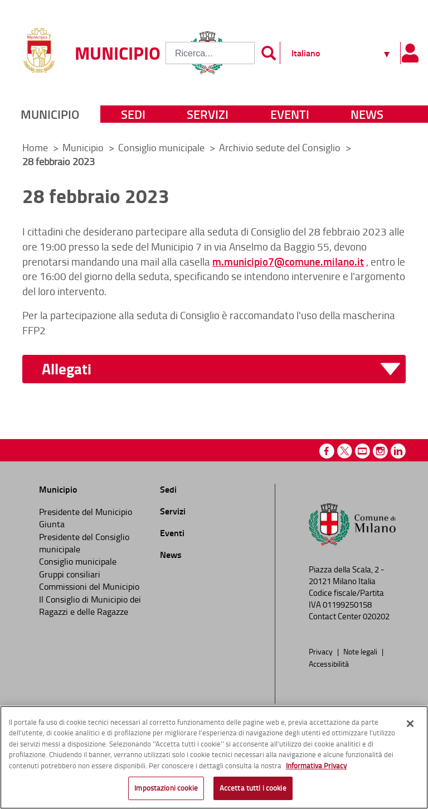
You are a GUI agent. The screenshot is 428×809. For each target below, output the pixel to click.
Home (35, 147)
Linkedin (398, 451)
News (367, 114)
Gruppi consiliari (69, 574)
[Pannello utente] (410, 53)
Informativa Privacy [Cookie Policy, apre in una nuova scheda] (316, 765)
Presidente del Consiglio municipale (84, 543)
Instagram (380, 451)
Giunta (52, 524)
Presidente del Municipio (85, 511)
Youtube (362, 451)
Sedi (133, 114)
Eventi (289, 114)
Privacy (321, 651)
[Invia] (268, 53)
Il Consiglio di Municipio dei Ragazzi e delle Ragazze (90, 605)
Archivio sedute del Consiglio (281, 147)
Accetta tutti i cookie (253, 788)
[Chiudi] (410, 723)
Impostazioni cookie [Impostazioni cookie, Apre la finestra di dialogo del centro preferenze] (165, 788)
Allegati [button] (66, 369)
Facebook (326, 451)
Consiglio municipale (162, 147)
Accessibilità (329, 663)
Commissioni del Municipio (89, 586)
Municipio (50, 114)
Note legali (361, 651)
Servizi (207, 114)
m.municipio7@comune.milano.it (288, 261)
